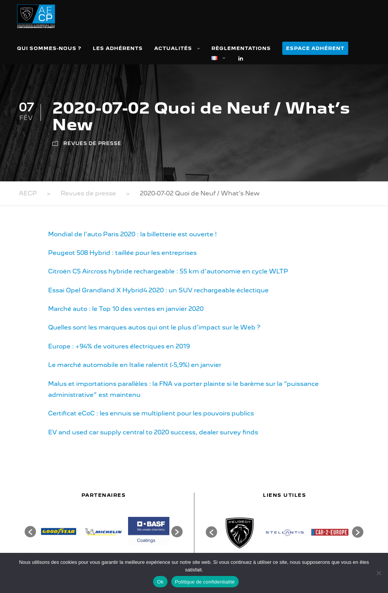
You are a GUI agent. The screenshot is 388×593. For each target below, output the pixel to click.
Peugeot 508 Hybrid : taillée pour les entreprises (122, 252)
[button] (30, 531)
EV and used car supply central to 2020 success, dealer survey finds (153, 432)
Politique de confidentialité (205, 582)
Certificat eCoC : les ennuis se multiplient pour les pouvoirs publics (151, 413)
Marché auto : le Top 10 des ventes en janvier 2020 (125, 308)
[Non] (378, 573)
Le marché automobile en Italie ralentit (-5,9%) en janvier (134, 364)
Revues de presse (92, 143)
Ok (160, 582)
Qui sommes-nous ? (49, 48)
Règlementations (241, 48)
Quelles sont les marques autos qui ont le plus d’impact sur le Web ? (154, 327)
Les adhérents (118, 48)
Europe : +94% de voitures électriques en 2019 (119, 346)
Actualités (173, 48)
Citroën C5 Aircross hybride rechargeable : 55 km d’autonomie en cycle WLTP (168, 271)
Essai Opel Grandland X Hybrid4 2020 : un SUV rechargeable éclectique (158, 290)
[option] (58, 531)
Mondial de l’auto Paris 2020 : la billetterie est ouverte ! (132, 234)
